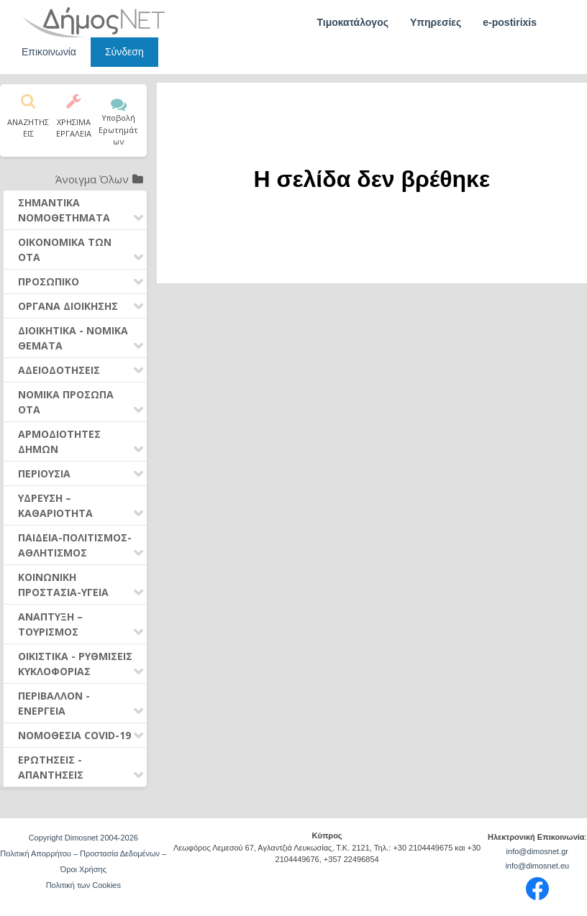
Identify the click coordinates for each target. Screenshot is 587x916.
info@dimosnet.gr (537, 851)
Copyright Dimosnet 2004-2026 (83, 837)
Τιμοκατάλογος (352, 22)
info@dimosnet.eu (537, 865)
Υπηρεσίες (435, 22)
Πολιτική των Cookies (83, 885)
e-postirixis (510, 22)
